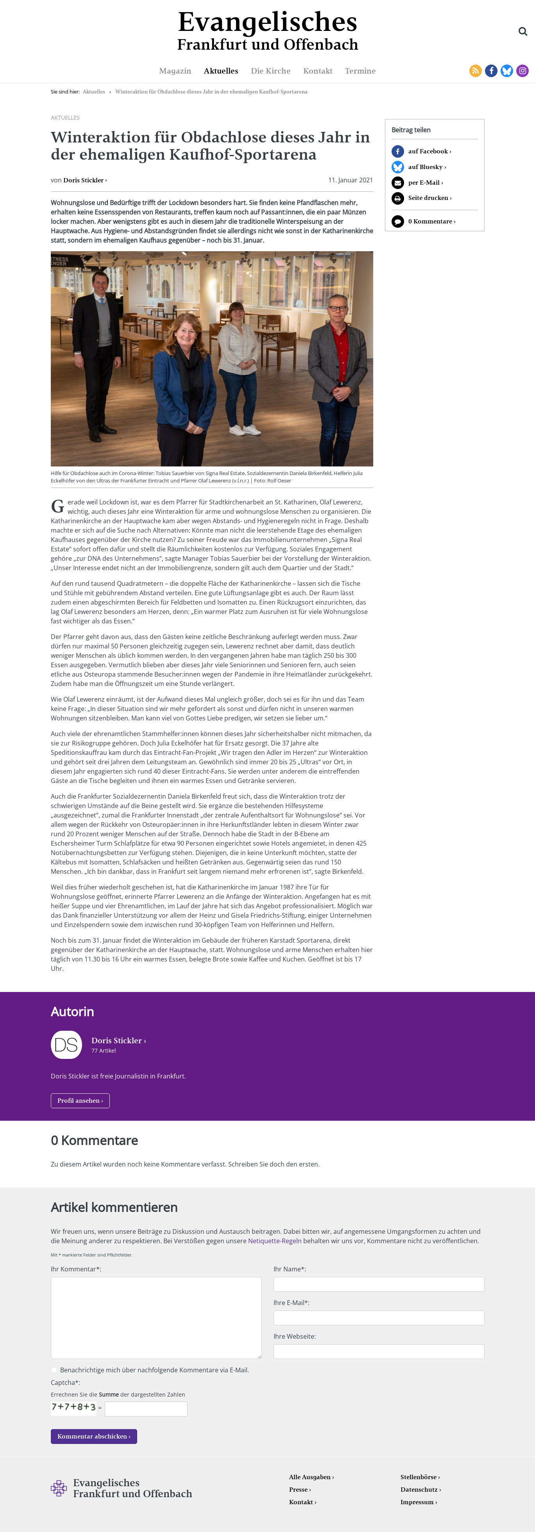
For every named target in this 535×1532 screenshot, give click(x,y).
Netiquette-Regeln (275, 1241)
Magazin (175, 71)
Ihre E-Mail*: (292, 1302)
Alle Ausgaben (310, 1477)
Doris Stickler (83, 180)
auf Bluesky (425, 167)
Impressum (417, 1502)
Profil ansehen (78, 1100)
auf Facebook (428, 151)
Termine (360, 71)
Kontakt (318, 71)
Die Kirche (271, 71)
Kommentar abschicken (92, 1436)
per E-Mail (424, 182)
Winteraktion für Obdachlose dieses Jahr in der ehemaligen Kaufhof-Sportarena (211, 92)
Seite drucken (428, 198)
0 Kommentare (430, 221)
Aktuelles (221, 71)
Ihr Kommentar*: (76, 1269)
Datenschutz (419, 1489)
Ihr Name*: (290, 1269)
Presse (298, 1489)
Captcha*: (65, 1382)
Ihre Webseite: (295, 1336)
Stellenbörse (419, 1477)
